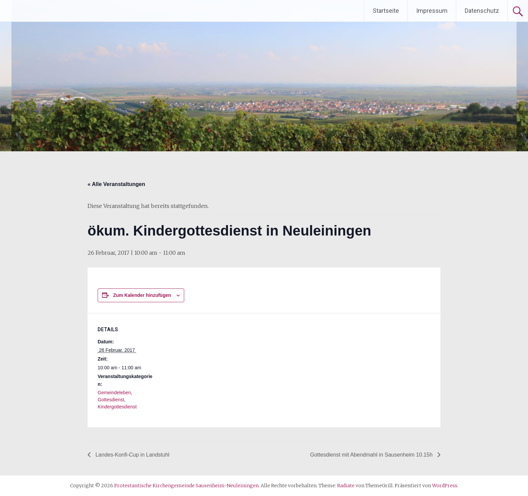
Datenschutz (482, 10)
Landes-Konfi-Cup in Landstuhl (131, 455)
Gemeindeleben (114, 392)
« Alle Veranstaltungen (116, 184)
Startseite (386, 10)
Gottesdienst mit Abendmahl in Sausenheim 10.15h (372, 455)
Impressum (432, 10)
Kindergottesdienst (117, 406)
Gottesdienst (111, 399)
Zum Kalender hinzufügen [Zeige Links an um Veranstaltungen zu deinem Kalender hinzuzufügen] (142, 295)
